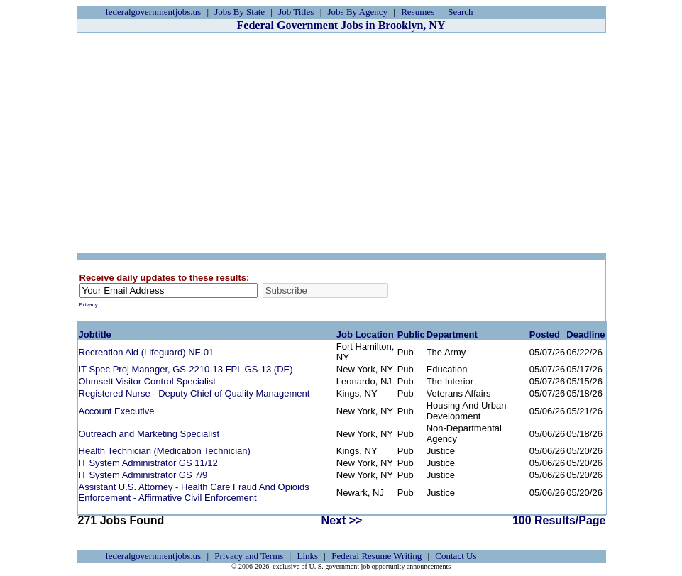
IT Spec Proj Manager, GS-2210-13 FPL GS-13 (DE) (186, 369)
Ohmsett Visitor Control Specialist (147, 381)
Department (452, 334)
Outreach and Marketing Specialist (149, 433)
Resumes (417, 11)
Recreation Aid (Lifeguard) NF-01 (146, 352)
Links (307, 555)
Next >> (342, 520)
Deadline (585, 334)
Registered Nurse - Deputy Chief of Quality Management (194, 393)
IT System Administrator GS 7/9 (143, 475)
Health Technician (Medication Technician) (165, 450)
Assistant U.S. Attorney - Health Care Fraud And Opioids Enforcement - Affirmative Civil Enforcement (194, 492)
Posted (544, 334)
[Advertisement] (341, 142)
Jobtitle (95, 334)
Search (460, 11)
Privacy (88, 304)
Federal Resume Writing (376, 555)
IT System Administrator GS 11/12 (148, 463)
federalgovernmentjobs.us (154, 11)
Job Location (365, 334)
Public (411, 334)
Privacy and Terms (248, 555)
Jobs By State (239, 11)
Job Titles (296, 11)
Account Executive (117, 411)
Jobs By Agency (358, 11)
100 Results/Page (559, 520)
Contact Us (455, 555)
